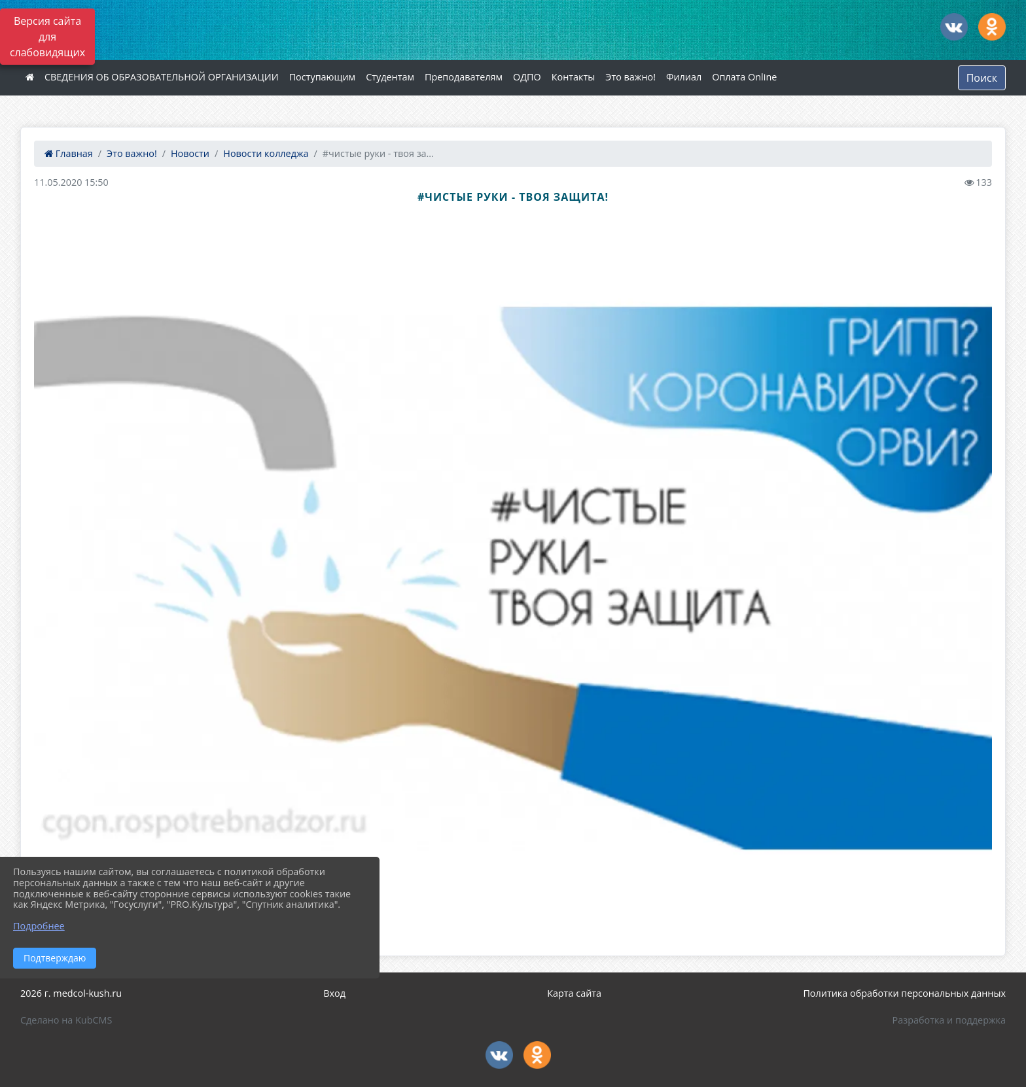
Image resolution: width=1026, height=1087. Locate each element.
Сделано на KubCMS (66, 1020)
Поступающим (322, 77)
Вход (334, 993)
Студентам (390, 77)
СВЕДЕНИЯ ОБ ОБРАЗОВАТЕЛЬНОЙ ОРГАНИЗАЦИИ (161, 77)
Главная (68, 153)
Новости (190, 153)
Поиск (981, 78)
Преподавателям (464, 77)
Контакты (573, 77)
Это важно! (630, 77)
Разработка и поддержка (949, 1020)
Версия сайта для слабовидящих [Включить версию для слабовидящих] (47, 37)
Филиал (683, 77)
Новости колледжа (265, 153)
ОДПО (527, 77)
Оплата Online (744, 77)
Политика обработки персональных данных (904, 993)
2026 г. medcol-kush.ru (71, 993)
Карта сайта (574, 993)
